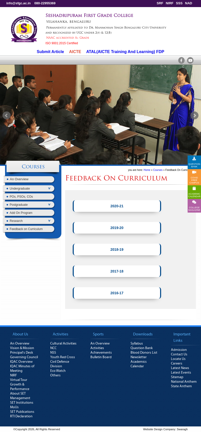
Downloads (143, 334)
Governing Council (24, 357)
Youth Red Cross (62, 357)
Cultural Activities (63, 344)
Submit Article (50, 52)
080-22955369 (45, 3)
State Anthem (181, 386)
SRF (160, 3)
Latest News (180, 368)
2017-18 (116, 271)
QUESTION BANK (194, 162)
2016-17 (116, 293)
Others (55, 375)
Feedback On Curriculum (179, 170)
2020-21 (116, 206)
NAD (188, 3)
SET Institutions (21, 403)
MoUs (14, 407)
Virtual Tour (18, 380)
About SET (18, 394)
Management (20, 398)
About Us (20, 334)
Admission (179, 350)
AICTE (75, 52)
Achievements (101, 353)
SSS (179, 3)
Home (147, 170)
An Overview (19, 344)
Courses (33, 167)
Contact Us (179, 354)
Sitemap (177, 377)
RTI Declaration (21, 416)
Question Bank (142, 348)
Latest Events (181, 373)
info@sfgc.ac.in (18, 3)
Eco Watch (58, 371)
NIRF (169, 3)
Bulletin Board (101, 357)
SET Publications (22, 412)
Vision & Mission (22, 348)
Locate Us (178, 359)
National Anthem (184, 382)
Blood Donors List (144, 353)
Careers (176, 363)
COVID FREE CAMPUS (194, 177)
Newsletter (139, 357)
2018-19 (116, 249)
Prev (7, 115)
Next (194, 115)
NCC (53, 348)
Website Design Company (159, 429)
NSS (53, 353)
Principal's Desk (21, 353)
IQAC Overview (21, 362)
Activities (60, 334)
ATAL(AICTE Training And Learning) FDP (125, 52)
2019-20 (116, 228)
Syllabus (137, 344)
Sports (98, 334)
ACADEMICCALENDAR (194, 192)
